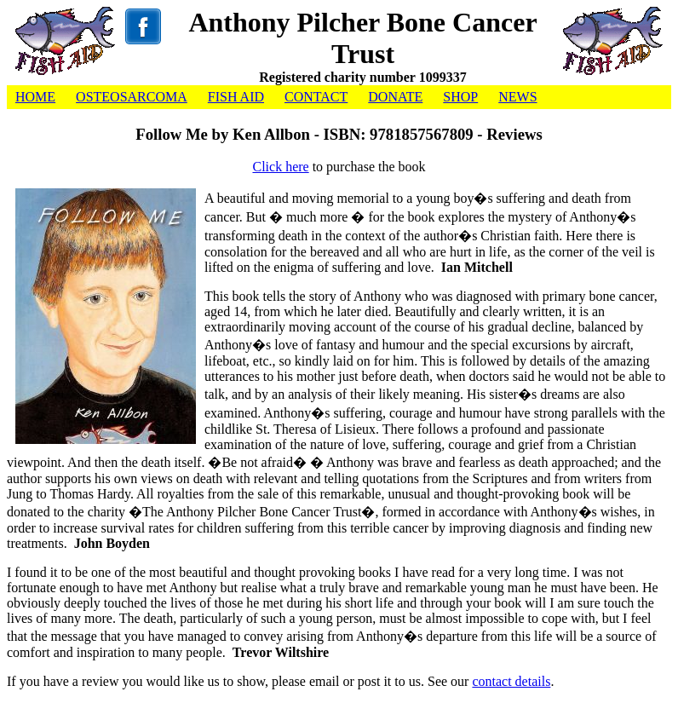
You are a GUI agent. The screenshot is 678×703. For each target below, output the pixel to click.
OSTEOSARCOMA (131, 96)
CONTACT (316, 96)
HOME (35, 96)
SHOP (460, 96)
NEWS (517, 96)
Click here (280, 166)
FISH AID (236, 96)
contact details (511, 681)
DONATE (395, 96)
